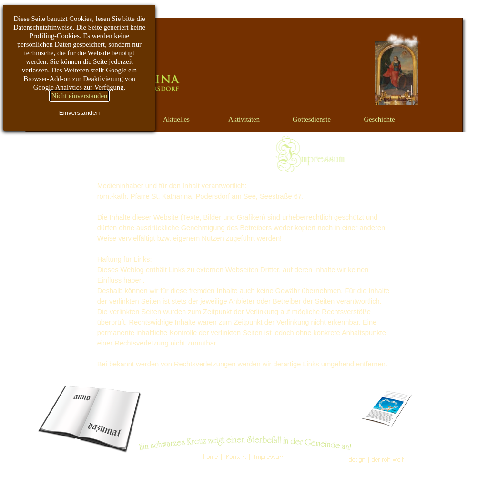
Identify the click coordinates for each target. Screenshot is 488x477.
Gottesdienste (312, 119)
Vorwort (108, 119)
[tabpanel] (244, 275)
